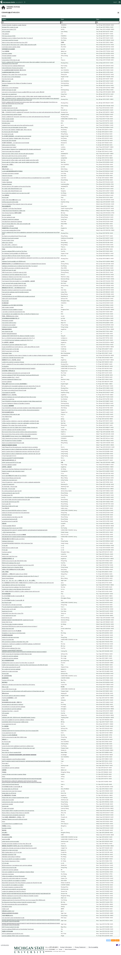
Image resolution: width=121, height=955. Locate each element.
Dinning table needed (8, 121)
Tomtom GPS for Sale (8, 680)
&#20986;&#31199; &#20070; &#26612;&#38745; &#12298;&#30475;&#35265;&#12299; (25, 530)
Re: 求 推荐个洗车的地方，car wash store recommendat (16, 136)
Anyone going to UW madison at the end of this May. (16, 186)
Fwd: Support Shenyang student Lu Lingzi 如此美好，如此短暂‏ (18, 281)
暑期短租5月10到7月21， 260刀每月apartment (14, 287)
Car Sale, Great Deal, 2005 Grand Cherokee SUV (15, 110)
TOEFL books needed (8, 118)
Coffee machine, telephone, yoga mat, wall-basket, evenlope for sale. (20, 421)
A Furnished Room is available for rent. (12, 823)
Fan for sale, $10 (6, 504)
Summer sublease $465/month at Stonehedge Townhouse (18, 929)
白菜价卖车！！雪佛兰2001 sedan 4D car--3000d (14, 574)
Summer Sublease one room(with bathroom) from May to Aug (19, 397)
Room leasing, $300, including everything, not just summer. (18, 810)
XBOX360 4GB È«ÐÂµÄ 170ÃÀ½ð (11, 856)
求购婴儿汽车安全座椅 (7, 931)
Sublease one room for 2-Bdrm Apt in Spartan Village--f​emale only (20, 427)
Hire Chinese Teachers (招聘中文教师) (11, 213)
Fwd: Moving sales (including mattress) (12, 624)
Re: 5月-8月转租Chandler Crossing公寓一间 (13, 596)
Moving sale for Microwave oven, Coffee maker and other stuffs (19, 44)
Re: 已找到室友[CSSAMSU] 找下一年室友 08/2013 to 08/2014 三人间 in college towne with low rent (28, 582)
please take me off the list (9, 793)
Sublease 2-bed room (8, 541)
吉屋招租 (4, 770)
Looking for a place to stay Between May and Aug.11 (16, 589)
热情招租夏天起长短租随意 (8, 49)
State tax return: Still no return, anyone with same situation (18, 153)
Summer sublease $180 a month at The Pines (14, 251)
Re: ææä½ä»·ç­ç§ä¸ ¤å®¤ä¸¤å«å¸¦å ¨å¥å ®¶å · (19, 580)
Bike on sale (5, 687)
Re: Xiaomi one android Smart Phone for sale (14, 236)
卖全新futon (5, 85)
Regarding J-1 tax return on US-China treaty (13, 633)
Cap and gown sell (7, 646)
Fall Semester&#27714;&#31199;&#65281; (13, 458)
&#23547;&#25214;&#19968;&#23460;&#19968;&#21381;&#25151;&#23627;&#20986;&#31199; (26, 893)
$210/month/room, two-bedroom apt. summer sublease (17, 865)
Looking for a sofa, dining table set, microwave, (14, 878)
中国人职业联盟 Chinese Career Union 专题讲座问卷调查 (16, 436)
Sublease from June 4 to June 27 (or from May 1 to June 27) (18, 662)
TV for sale (5, 545)
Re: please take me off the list (10, 789)
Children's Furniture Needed (9, 327)
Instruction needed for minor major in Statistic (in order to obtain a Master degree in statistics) (27, 355)
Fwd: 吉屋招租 (5, 51)
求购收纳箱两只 (6, 834)
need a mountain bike (8, 639)
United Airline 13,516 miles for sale (11, 60)
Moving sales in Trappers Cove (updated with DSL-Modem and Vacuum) (21, 149)
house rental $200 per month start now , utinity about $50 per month (20, 346)
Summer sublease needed (9, 464)
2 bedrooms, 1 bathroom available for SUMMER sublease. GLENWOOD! (21, 644)
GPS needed (5, 713)
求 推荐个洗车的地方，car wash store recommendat (15, 142)
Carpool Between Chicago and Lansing (12, 68)
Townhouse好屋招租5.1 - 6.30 (9, 697)
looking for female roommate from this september (15, 512)
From (62, 19)
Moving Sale (5, 300)
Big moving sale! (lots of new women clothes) (14, 155)
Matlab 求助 (5, 700)
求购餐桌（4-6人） (6, 826)
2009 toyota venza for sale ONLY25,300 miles (14, 560)
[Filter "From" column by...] (78, 22)
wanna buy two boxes (8, 874)
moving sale (5, 180)
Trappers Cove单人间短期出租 (9, 735)
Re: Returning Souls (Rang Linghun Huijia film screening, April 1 (19, 902)
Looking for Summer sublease (10, 869)
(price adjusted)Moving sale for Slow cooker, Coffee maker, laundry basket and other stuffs (26, 96)
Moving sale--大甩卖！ (8, 164)
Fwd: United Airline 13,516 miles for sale (12, 247)
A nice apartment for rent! (9, 615)
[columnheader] (31, 19)
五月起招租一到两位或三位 (8, 370)
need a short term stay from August (12, 791)
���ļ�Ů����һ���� (9, 445)
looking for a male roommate (10, 671)
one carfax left (6, 765)
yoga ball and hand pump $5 (9, 519)
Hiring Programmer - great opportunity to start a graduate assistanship (21, 482)
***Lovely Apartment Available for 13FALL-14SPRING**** (17, 607)
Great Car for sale (6, 294)
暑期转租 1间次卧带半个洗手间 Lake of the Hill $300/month (17, 845)
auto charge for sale (7, 331)
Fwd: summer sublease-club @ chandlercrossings (15, 292)
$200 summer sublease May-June (11, 648)
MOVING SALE (6, 123)
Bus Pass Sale (5, 598)
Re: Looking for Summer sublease (11, 669)
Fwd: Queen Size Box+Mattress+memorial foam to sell (16, 469)
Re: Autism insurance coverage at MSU (12, 887)
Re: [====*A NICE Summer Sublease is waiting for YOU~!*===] (18, 338)
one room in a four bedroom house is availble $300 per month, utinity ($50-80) (23, 92)
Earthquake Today (7, 353)
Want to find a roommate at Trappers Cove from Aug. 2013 (18, 565)
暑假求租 (4, 830)
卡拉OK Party (5, 473)
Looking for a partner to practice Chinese (13, 362)
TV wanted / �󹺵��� (8, 405)
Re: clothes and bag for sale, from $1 (12, 491)
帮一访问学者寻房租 (7, 675)
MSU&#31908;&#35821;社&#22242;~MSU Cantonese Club (17, 543)
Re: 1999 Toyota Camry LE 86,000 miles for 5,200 (15, 268)
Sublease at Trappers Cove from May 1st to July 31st (16, 276)
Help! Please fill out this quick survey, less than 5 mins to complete (20, 447)
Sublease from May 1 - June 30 (10, 711)
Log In (115, 2)
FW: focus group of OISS (8, 36)
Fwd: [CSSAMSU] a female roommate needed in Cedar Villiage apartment (22, 401)
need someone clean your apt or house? (13, 802)
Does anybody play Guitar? (9, 147)
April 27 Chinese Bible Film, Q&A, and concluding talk (16, 223)
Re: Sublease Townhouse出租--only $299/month (15, 253)
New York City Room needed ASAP (11, 752)
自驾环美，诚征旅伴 (7, 467)
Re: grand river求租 (7, 837)
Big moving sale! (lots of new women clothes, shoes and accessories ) (20, 410)
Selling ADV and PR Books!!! (9, 298)
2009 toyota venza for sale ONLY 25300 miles (14, 737)
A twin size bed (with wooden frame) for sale (14, 283)
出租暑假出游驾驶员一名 (8, 558)
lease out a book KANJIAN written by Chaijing (14, 510)
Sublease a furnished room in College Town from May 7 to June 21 (20, 266)
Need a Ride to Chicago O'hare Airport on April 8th (15, 812)
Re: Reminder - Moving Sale (9, 486)
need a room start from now (9, 556)
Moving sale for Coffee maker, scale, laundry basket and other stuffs (20, 160)
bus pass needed (6, 58)
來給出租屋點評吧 (6, 206)
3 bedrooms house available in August (12, 309)
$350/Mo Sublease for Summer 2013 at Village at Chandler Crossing (20, 895)
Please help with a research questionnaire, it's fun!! (15, 797)
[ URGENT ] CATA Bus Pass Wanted (11, 208)
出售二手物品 (5, 571)
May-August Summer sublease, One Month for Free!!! (16, 587)
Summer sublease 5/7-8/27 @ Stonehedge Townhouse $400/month (20, 375)
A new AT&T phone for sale (9, 689)
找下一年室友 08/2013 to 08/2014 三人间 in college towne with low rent (21, 591)
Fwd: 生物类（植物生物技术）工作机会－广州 (13, 817)
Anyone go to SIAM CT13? (9, 29)
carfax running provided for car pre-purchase (14, 889)
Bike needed (5, 743)
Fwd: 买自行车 (5, 508)
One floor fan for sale (7, 79)
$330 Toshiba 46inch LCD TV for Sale (12, 852)
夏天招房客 (4, 166)
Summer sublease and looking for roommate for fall (16, 373)
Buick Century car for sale (9, 609)
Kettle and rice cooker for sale (10, 547)
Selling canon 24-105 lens (8, 145)
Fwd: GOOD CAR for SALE (9, 322)
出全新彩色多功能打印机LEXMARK (11, 72)
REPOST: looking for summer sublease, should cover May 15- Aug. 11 (20, 576)
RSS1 (113, 940)
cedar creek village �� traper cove (11, 199)
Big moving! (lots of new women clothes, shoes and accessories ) (19, 432)
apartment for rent (7, 617)
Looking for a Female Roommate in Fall (12, 357)
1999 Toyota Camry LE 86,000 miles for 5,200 (14, 272)
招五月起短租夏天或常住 (8, 412)
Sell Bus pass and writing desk (10, 202)
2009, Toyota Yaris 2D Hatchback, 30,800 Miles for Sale (17, 654)
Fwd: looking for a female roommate (12, 604)
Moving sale (5, 197)
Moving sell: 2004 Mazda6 (9, 140)
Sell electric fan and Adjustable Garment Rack (14, 127)
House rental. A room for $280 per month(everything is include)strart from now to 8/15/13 (26, 177)
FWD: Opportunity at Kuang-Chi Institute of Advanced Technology (20, 438)
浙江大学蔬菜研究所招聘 (8, 660)
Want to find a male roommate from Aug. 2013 (14, 42)
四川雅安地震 (5, 303)
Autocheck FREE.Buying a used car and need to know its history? (19, 626)
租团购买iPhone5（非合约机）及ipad (11, 359)
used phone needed (7, 804)
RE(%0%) (4, 715)
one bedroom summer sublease (10, 767)
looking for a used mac (8, 399)
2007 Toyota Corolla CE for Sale (10, 927)
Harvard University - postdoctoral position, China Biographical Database (21, 497)
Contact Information (66, 947)
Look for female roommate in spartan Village (14, 774)
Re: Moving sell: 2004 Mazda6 (10, 131)
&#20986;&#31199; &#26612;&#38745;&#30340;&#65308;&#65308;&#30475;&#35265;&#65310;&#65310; (29, 536)
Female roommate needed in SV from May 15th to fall (16, 843)
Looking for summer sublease (10, 656)
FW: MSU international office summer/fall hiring (15, 904)
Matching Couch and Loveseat (10, 238)
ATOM (108, 940)
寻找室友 (4, 772)
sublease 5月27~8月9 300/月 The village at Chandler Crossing (18, 335)
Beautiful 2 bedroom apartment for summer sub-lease (16, 290)
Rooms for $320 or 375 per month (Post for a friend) (16, 255)
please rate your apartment (9, 94)
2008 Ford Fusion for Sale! (9, 90)
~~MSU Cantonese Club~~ (9, 532)
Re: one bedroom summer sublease (11, 709)
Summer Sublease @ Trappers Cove (11, 379)
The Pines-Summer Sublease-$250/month (13, 65)
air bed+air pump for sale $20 (10, 521)
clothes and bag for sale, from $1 (10, 493)
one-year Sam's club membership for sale (13, 917)
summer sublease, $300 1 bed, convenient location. (16, 935)
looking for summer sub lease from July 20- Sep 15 (15, 158)
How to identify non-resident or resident (13, 885)
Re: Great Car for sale (7, 134)
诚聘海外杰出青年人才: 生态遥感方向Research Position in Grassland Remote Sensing (24, 263)
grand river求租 (6, 839)
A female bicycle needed (8, 325)
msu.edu (60, 949)
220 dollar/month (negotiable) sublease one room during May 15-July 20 (21, 386)
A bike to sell (5, 908)
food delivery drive (7, 906)
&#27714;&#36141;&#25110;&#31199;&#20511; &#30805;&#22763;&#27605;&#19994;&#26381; (26, 761)
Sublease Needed (7, 184)
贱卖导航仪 (4, 682)
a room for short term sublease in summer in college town (17, 746)
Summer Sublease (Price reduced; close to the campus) (17, 204)
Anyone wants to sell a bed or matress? (12, 704)
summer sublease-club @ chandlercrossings (14, 429)
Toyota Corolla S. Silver (8, 240)
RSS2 (117, 940)
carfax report (5, 419)
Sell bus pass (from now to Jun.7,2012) (12, 528)
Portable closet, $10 (7, 495)
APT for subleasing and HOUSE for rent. (12, 933)
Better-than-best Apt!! (8, 628)
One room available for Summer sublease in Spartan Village (18, 719)
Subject (4, 19)
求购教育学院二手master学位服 (10, 228)
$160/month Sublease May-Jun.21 (11, 563)
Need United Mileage (8, 578)
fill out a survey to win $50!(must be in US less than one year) (18, 748)
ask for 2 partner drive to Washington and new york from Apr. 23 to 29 (21, 451)
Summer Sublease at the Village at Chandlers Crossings (17, 83)
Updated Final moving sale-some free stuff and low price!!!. (17, 125)
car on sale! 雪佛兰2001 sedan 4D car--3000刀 (14, 475)
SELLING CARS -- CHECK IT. (9, 244)
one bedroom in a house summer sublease (13, 706)
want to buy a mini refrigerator (10, 87)
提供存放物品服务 (6, 593)
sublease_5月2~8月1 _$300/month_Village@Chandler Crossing (18, 717)
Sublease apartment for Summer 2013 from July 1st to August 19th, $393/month (23, 900)
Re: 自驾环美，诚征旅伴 (8, 342)
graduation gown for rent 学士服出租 (11, 630)
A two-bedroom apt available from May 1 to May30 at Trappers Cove (20, 314)
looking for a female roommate (10, 637)
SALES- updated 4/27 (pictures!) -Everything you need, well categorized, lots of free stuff (26, 116)
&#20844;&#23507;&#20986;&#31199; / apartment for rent (17, 620)
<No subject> (5, 33)
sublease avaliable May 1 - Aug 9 (10, 377)
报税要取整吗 (5, 678)
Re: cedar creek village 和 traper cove (12, 188)
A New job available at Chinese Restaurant (13, 876)
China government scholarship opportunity (13, 815)
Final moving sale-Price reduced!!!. (11, 151)
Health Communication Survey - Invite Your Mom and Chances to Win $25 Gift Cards (25, 665)
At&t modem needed (8, 307)
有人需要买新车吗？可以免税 (9, 795)
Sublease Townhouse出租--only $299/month (14, 261)
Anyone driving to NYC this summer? (12, 279)
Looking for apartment (8, 484)
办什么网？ (4, 832)
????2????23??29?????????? (9, 456)
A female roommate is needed (10, 173)
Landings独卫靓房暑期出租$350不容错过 (12, 171)
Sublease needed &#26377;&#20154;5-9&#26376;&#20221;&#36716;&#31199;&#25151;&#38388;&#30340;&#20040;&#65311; (24, 651)
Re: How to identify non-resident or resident (14, 859)
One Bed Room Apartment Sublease (12, 221)
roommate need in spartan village (11, 47)
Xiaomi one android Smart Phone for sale (13, 442)
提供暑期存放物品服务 (7, 635)
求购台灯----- (5, 739)
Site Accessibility (93, 947)
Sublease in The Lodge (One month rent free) (14, 74)
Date (97, 19)
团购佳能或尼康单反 (7, 329)
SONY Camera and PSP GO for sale (11, 462)
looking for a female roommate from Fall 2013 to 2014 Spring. (18, 684)
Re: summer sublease (8, 226)
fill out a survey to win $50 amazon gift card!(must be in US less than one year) (23, 691)
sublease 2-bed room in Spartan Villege (12, 567)
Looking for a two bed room (9, 480)
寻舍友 (3, 249)
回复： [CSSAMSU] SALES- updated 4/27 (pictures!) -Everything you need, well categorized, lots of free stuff (31, 112)
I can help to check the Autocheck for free (13, 311)
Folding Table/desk (7, 182)
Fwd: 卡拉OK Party (7, 416)
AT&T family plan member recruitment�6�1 (14, 534)
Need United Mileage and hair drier (11, 478)
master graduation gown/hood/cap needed (13, 759)
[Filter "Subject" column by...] (31, 22)
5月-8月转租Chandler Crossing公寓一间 (12, 786)
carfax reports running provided (10, 841)
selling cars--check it (7, 242)
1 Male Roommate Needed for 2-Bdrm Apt (13, 210)
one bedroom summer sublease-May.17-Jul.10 (14, 274)
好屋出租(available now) (8, 911)
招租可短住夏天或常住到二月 (9, 460)
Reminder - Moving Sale (8, 488)
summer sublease (7, 381)
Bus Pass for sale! (6, 602)
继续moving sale (6, 81)
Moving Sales (5, 728)
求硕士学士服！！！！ (7, 169)
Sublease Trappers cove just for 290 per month (14, 819)
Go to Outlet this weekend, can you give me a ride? (16, 193)
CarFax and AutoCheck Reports (10, 784)
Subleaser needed (7, 105)
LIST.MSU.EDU (5, 945)
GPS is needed (6, 31)
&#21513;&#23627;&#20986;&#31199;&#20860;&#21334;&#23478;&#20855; (22, 778)
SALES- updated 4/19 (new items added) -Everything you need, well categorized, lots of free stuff (28, 364)
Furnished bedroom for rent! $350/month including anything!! (18, 296)
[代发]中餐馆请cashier (7, 915)
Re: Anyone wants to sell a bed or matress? (13, 695)
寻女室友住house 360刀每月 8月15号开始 (12, 305)
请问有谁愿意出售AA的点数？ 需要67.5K (12, 702)
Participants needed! (7, 320)
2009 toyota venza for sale (9, 867)
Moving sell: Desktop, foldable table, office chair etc (16, 138)
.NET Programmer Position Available (12, 440)
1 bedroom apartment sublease (10, 219)
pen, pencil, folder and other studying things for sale (16, 499)
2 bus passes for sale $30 (8, 392)
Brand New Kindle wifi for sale (10, 506)
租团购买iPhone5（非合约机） (9, 394)
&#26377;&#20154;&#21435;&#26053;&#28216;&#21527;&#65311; (19, 368)
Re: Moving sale (6, 741)
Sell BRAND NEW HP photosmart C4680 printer (15, 722)
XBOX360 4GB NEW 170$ (9, 854)
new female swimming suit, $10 (10, 501)
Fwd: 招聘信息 (5, 195)
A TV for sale (5, 863)
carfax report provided (8, 799)
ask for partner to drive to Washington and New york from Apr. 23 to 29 (21, 449)
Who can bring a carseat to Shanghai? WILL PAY (15, 641)
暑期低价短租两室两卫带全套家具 (10, 913)
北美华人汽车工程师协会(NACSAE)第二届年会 (13, 569)
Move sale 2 (5, 763)
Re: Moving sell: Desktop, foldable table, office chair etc (17, 129)
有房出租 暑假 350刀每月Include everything (13, 539)
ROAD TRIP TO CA (7, 622)
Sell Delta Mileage (7, 514)
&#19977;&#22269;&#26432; (9, 333)
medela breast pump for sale (10, 108)
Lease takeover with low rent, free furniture (13, 585)
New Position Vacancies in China (10, 861)
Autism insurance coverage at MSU (11, 898)
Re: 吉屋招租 (5, 726)
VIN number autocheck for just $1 (11, 667)
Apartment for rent (7, 611)
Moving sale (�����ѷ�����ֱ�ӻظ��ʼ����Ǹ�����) (19, 754)
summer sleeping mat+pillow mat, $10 (12, 517)
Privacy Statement (80, 947)
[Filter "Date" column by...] (107, 22)
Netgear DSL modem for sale (10, 27)
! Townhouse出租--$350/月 (9, 525)
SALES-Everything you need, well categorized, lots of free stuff (19, 388)
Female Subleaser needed (9, 55)
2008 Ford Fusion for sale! (9, 270)
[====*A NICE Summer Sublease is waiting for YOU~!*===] (17, 340)
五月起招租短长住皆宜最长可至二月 (10, 318)
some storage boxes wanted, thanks (12, 114)
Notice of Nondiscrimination (70, 949)
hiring (3, 776)
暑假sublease (5, 693)
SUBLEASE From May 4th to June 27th (12, 613)
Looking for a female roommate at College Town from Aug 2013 (19, 848)
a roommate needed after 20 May (11, 230)
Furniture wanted (6, 552)
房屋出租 (4, 523)
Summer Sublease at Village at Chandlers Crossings (16, 403)
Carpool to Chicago (7, 175)
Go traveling (5, 366)
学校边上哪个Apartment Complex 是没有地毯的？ (14, 383)
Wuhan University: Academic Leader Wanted (14, 25)
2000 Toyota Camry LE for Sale (10, 349)
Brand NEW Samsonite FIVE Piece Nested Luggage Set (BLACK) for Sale (22, 882)
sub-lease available (7, 53)
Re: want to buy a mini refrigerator (11, 76)
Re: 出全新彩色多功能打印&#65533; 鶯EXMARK (14, 70)
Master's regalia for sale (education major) (13, 471)
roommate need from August (10, 40)
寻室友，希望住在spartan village (10, 316)
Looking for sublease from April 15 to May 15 (13, 891)
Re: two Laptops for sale (8, 217)
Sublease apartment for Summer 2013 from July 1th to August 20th (20, 730)
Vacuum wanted (6, 215)
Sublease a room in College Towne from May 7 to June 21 (17, 38)
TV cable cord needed (8, 808)
